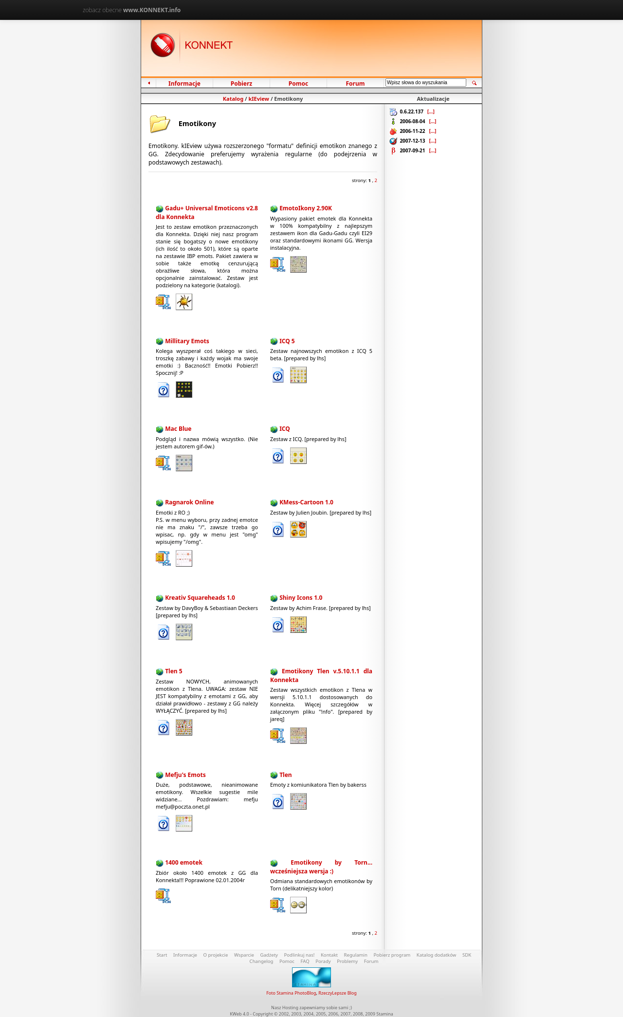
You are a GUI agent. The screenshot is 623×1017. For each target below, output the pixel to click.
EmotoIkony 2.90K (305, 208)
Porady (323, 961)
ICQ (284, 429)
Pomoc (299, 83)
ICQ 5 (287, 341)
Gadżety (269, 955)
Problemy (347, 961)
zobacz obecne (132, 10)
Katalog (233, 98)
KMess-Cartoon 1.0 (306, 502)
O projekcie (215, 955)
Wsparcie (244, 955)
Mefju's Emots (185, 775)
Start (162, 955)
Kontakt (329, 955)
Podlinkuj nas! (299, 955)
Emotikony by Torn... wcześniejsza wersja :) (321, 866)
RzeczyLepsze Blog (337, 993)
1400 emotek (183, 862)
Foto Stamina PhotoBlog (291, 993)
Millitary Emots (187, 341)
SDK (466, 955)
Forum (355, 83)
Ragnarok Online (189, 502)
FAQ (304, 961)
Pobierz (241, 83)
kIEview (258, 98)
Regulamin (355, 955)
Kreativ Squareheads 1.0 (200, 597)
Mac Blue (178, 429)
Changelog (262, 961)
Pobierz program (391, 955)
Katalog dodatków (437, 955)
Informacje (184, 83)
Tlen (285, 775)
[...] (431, 111)
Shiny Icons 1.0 (300, 597)
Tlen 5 (173, 671)
